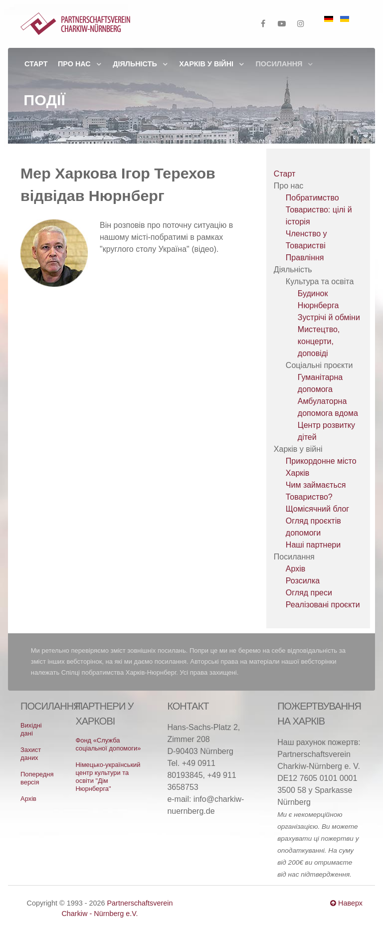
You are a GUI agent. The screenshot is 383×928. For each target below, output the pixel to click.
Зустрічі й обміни (329, 317)
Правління (305, 257)
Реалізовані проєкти (323, 604)
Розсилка (303, 580)
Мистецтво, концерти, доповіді (319, 341)
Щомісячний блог (317, 509)
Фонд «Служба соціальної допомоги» (108, 744)
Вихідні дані (30, 729)
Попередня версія (36, 778)
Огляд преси (309, 592)
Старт (284, 174)
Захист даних (30, 753)
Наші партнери (313, 545)
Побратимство (312, 197)
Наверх (346, 903)
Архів (295, 568)
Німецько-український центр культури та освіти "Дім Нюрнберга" (108, 776)
